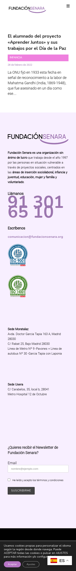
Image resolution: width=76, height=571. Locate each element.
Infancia (16, 57)
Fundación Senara (38, 535)
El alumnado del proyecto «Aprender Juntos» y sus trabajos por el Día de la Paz (37, 42)
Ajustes (31, 564)
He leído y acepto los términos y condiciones (37, 480)
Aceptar (12, 564)
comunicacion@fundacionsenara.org (35, 237)
